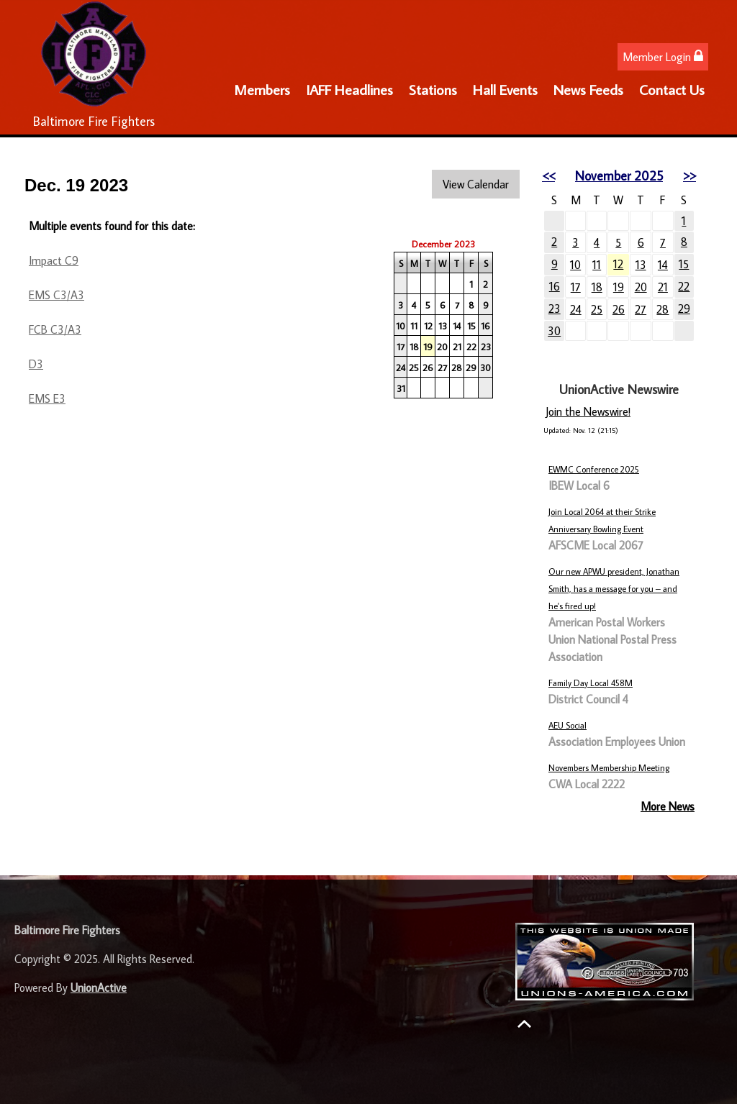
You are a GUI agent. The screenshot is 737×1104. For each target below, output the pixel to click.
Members (262, 89)
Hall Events (505, 89)
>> (689, 176)
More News (668, 806)
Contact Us (672, 89)
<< (548, 176)
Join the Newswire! (588, 411)
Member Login (663, 56)
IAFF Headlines (349, 89)
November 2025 (619, 176)
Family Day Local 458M (590, 683)
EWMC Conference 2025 (593, 469)
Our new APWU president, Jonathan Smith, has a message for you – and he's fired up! (613, 588)
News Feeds (588, 89)
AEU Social (567, 725)
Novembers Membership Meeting (608, 767)
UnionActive (99, 987)
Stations (433, 89)
